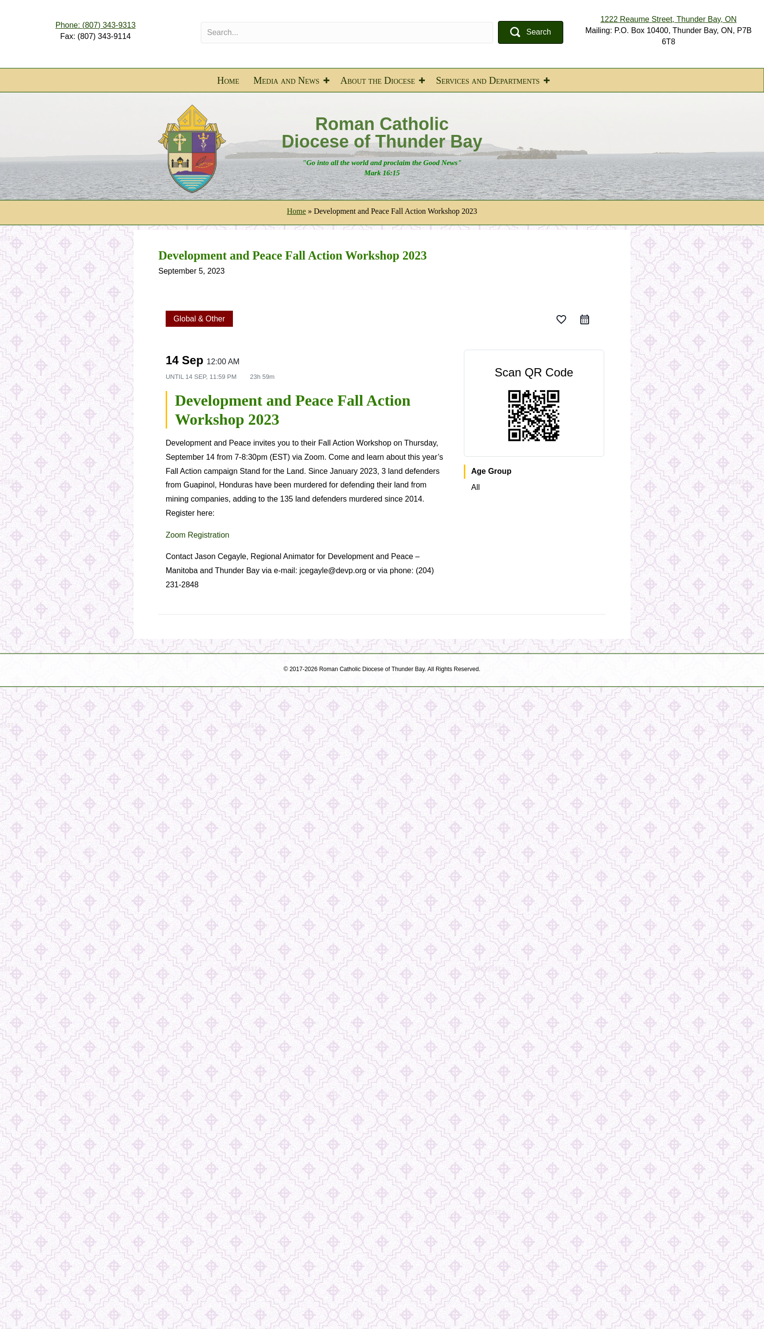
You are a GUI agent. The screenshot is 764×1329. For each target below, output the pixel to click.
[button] (530, 32)
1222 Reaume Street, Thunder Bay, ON (668, 19)
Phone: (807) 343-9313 (96, 25)
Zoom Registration (197, 535)
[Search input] (347, 32)
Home (228, 80)
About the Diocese (378, 80)
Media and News (286, 80)
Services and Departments (488, 80)
